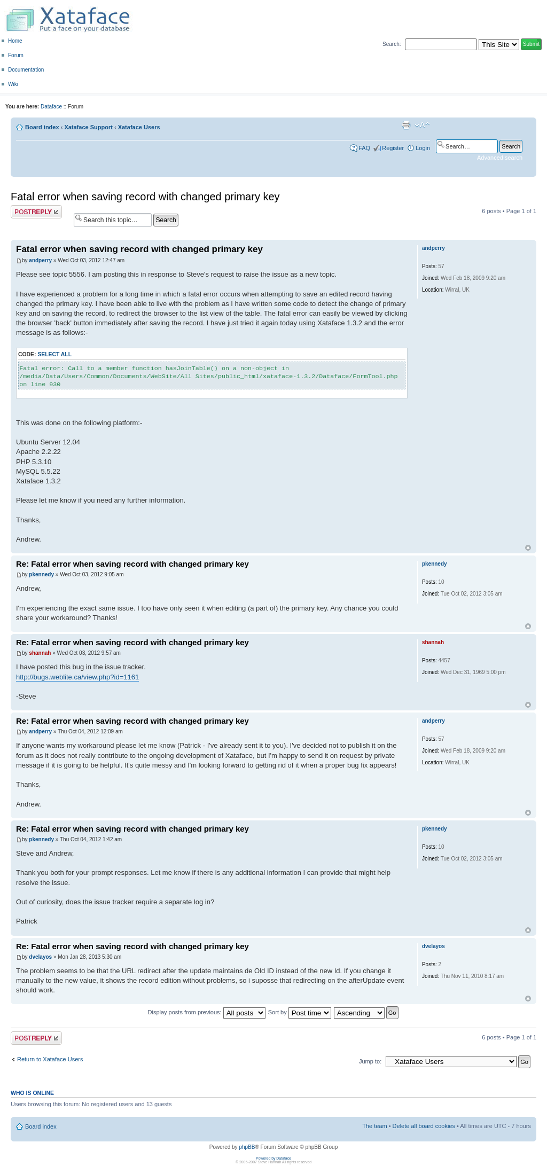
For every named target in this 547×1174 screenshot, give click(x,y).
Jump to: (370, 1061)
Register (393, 148)
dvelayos (40, 957)
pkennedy (41, 574)
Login (423, 148)
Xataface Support (88, 127)
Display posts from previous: (206, 1012)
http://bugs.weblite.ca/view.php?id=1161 (77, 677)
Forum (16, 55)
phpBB (247, 1147)
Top (528, 548)
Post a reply (36, 211)
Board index (42, 127)
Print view (406, 125)
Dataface (51, 106)
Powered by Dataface (273, 1158)
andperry (40, 260)
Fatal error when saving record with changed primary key (145, 196)
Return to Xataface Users (50, 1059)
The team (374, 1126)
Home (15, 41)
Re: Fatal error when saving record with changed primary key (132, 563)
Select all (54, 354)
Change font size (422, 125)
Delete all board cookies (424, 1126)
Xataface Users (139, 127)
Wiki (13, 84)
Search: (391, 44)
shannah (40, 653)
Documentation (26, 70)
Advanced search (499, 157)
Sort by (299, 1012)
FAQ (364, 148)
